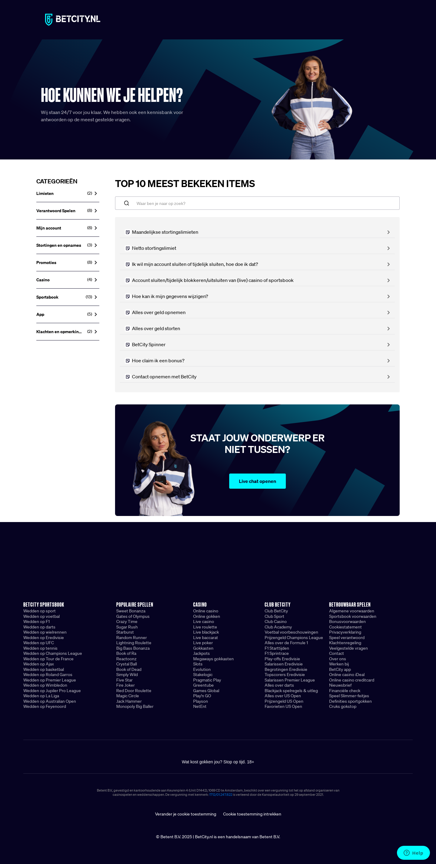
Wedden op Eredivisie (43, 637)
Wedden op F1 (36, 621)
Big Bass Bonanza (133, 648)
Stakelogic (203, 674)
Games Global (206, 690)
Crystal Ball (126, 664)
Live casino (203, 621)
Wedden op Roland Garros (47, 674)
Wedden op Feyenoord (44, 706)
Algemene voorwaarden (351, 611)
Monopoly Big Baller (135, 706)
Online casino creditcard (351, 680)
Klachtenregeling (345, 642)
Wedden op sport (39, 611)
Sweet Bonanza (130, 611)
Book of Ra (126, 653)
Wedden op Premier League (49, 680)
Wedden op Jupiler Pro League (52, 690)
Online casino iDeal (347, 674)
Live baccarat (205, 637)
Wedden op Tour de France (48, 658)
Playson (200, 701)
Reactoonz (126, 658)
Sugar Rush (127, 627)
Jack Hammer (129, 701)
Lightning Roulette (133, 642)
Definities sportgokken (350, 701)
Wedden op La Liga (41, 695)
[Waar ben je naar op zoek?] (257, 203)
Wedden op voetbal (41, 616)
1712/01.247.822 (220, 794)
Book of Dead (128, 669)
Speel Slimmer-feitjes (349, 695)
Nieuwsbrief (340, 685)
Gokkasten (203, 648)
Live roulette (205, 627)
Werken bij (339, 664)
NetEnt (199, 706)
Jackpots (201, 653)
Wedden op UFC (38, 642)
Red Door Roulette (133, 690)
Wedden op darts (39, 627)
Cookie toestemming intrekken (252, 814)
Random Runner (131, 637)
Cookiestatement (345, 627)
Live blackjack (206, 632)
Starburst (125, 632)
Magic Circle (127, 695)
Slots (198, 664)
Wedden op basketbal (43, 669)
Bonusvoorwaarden (347, 621)
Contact (336, 653)
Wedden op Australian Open (49, 701)
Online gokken (206, 616)
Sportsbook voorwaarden (352, 616)
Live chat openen (257, 481)
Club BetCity (276, 611)
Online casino (205, 611)
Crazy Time (126, 621)
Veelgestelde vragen (348, 648)
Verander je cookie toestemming (185, 814)
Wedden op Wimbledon (45, 685)
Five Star (124, 680)
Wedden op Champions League (52, 653)
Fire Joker (125, 685)
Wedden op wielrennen (45, 632)
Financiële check (344, 690)
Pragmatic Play (207, 680)
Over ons (337, 658)
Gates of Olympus (133, 616)
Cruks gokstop (342, 706)
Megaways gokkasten (213, 658)
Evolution (202, 669)
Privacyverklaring (345, 632)
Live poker (203, 642)
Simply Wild (127, 674)
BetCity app (340, 669)
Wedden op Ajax (38, 664)
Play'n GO (202, 695)
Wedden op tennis (40, 648)
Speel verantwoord (347, 637)
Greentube (203, 685)
